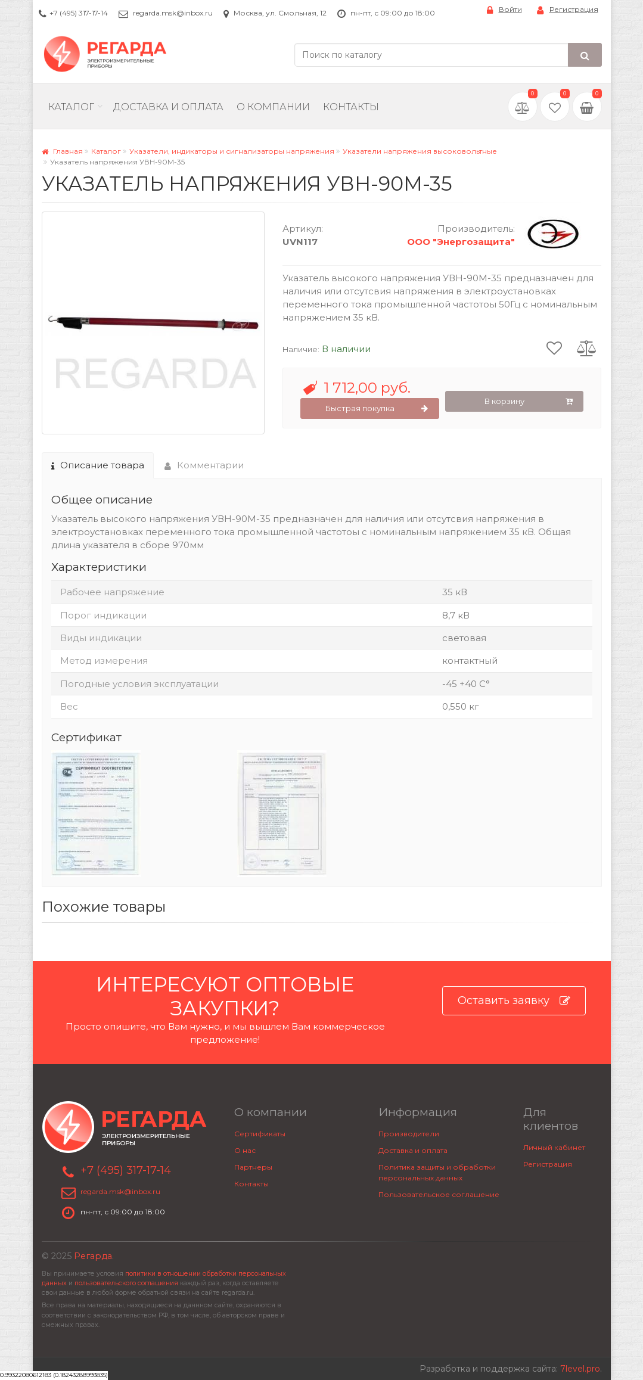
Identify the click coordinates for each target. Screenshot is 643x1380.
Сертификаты (259, 1133)
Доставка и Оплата (168, 107)
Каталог (71, 107)
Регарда (93, 1256)
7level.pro (580, 1368)
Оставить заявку (514, 1001)
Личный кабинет (554, 1147)
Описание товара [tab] (97, 465)
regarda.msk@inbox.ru (173, 12)
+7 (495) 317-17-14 (78, 12)
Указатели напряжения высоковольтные (420, 151)
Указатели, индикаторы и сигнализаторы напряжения (231, 151)
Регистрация (567, 10)
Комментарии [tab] (204, 465)
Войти (504, 10)
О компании (273, 107)
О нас (245, 1150)
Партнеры (253, 1167)
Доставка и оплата (413, 1150)
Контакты (351, 107)
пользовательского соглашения (126, 1283)
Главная (62, 151)
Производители (408, 1133)
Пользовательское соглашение (438, 1194)
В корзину (528, 401)
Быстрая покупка (376, 409)
